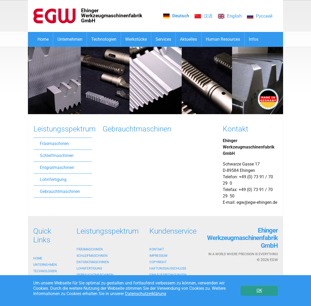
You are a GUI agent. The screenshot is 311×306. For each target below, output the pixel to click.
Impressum (158, 256)
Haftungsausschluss (167, 268)
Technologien (45, 271)
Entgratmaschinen (57, 167)
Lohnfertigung (53, 179)
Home (37, 258)
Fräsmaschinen (54, 143)
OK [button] (259, 290)
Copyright (158, 262)
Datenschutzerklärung (145, 293)
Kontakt (156, 249)
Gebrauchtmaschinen (60, 191)
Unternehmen (45, 265)
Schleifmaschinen (57, 155)
